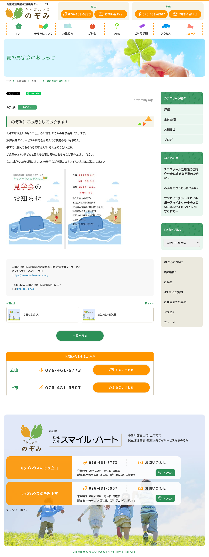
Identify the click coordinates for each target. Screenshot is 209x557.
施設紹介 (170, 272)
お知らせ (27, 107)
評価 (167, 109)
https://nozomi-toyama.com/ (30, 275)
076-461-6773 (25, 289)
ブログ (168, 139)
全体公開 (170, 119)
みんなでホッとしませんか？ (181, 188)
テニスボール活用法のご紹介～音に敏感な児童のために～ (181, 173)
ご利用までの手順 (175, 302)
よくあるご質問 (173, 292)
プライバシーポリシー (18, 510)
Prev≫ (149, 303)
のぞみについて (173, 262)
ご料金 (168, 282)
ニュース (169, 322)
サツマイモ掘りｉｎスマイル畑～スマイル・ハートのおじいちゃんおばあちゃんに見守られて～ (181, 204)
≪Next (10, 303)
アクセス (169, 312)
